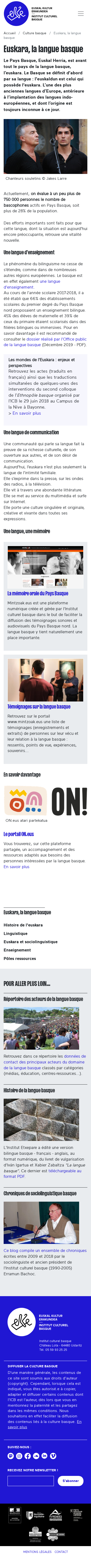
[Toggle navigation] (80, 13)
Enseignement (17, 950)
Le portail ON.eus (19, 834)
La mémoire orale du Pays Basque (38, 593)
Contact (61, 1551)
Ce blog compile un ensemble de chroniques (45, 1227)
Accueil (10, 33)
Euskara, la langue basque (27, 912)
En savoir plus (27, 413)
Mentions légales (37, 1551)
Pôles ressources (20, 959)
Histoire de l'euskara (23, 925)
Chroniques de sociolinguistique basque (40, 1193)
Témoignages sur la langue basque (39, 707)
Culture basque (34, 33)
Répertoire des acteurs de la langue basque (43, 999)
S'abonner (71, 1481)
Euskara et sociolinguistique (31, 942)
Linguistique (15, 934)
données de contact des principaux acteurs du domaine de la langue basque (45, 1062)
